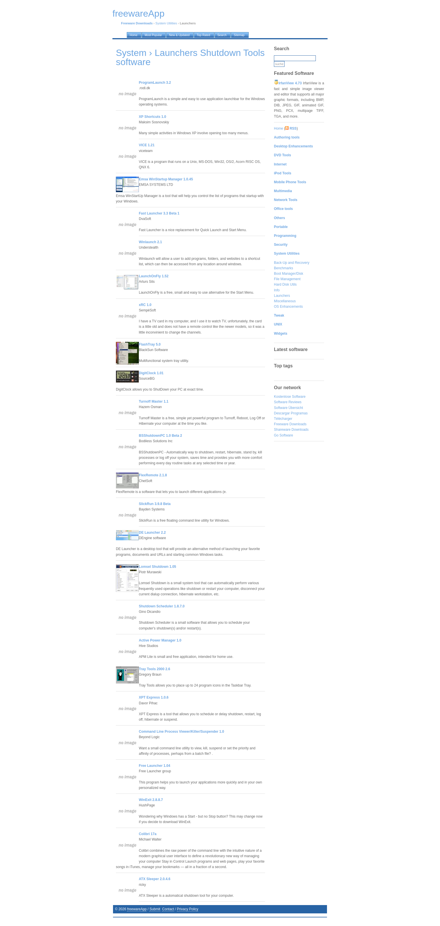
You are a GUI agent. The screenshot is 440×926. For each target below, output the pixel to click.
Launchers (282, 296)
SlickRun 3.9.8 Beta (155, 504)
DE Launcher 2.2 (152, 533)
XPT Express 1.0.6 (153, 697)
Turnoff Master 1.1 (153, 401)
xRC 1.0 (145, 305)
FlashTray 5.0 (150, 344)
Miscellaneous (285, 301)
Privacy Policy (187, 909)
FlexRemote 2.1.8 (153, 475)
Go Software (283, 435)
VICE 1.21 (147, 145)
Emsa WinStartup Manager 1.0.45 (166, 179)
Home (278, 128)
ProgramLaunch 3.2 (155, 83)
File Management (287, 279)
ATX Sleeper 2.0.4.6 (154, 879)
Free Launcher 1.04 (154, 766)
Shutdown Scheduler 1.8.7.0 (161, 606)
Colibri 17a (147, 834)
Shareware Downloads (291, 430)
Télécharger (283, 419)
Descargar (282, 413)
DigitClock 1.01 (151, 373)
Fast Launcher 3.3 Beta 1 (159, 213)
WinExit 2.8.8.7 (151, 800)
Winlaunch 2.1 (150, 242)
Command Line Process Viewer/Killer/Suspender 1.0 (181, 732)
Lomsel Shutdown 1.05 (157, 567)
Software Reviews (287, 402)
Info (277, 290)
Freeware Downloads (290, 424)
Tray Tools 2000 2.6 (154, 669)
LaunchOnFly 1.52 (153, 276)
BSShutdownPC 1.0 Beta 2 (160, 436)
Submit (154, 909)
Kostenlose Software (289, 397)
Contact (168, 909)
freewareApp (137, 909)
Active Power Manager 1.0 (160, 640)
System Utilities (166, 23)
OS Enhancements (288, 307)
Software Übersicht (288, 408)
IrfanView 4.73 (290, 83)
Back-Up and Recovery (291, 263)
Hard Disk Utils (285, 284)
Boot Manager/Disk (288, 274)
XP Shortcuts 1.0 (152, 117)
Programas (299, 413)
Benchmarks (283, 268)
